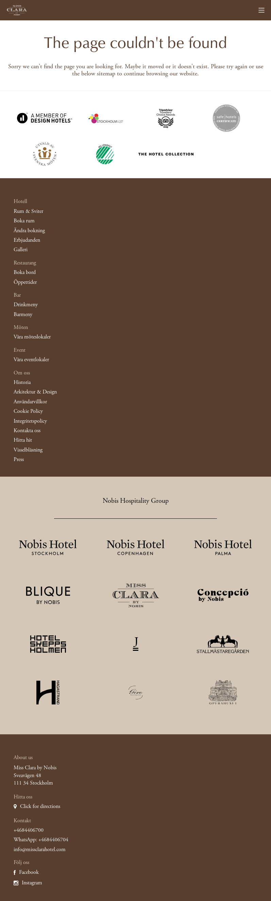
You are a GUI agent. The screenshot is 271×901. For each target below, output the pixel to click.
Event (20, 350)
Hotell (20, 201)
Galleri (21, 249)
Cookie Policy (28, 411)
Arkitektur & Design (35, 392)
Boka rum (24, 220)
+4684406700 (29, 830)
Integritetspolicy (30, 421)
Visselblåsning (28, 450)
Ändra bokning (29, 230)
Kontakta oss (27, 430)
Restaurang (25, 262)
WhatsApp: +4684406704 (41, 839)
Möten (21, 327)
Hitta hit (23, 440)
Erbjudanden (27, 240)
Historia (22, 382)
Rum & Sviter (28, 211)
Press (19, 459)
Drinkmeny (26, 304)
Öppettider (25, 282)
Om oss (22, 372)
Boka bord (25, 272)
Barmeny (23, 314)
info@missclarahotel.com (40, 849)
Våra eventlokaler (31, 359)
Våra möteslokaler (32, 337)
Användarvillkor (30, 401)
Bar (17, 295)
